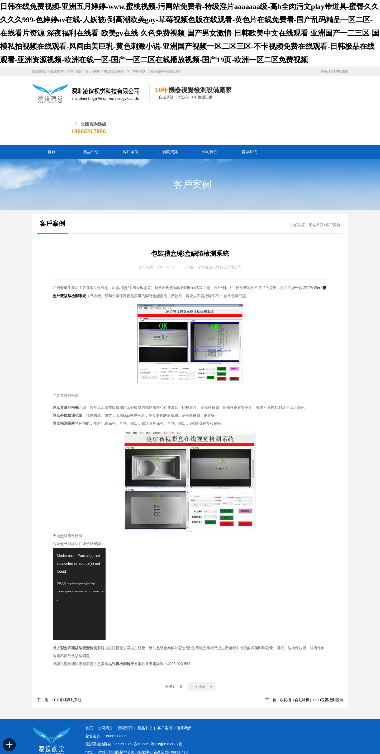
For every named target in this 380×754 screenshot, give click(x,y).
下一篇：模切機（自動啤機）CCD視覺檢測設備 (304, 666)
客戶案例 (131, 117)
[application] (79, 559)
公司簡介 (210, 117)
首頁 (51, 117)
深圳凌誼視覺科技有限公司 (219, 233)
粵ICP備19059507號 (166, 710)
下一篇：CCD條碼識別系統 (59, 666)
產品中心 (91, 117)
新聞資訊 (170, 117)
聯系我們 (327, 71)
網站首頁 (316, 191)
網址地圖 (342, 71)
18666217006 (331, 96)
